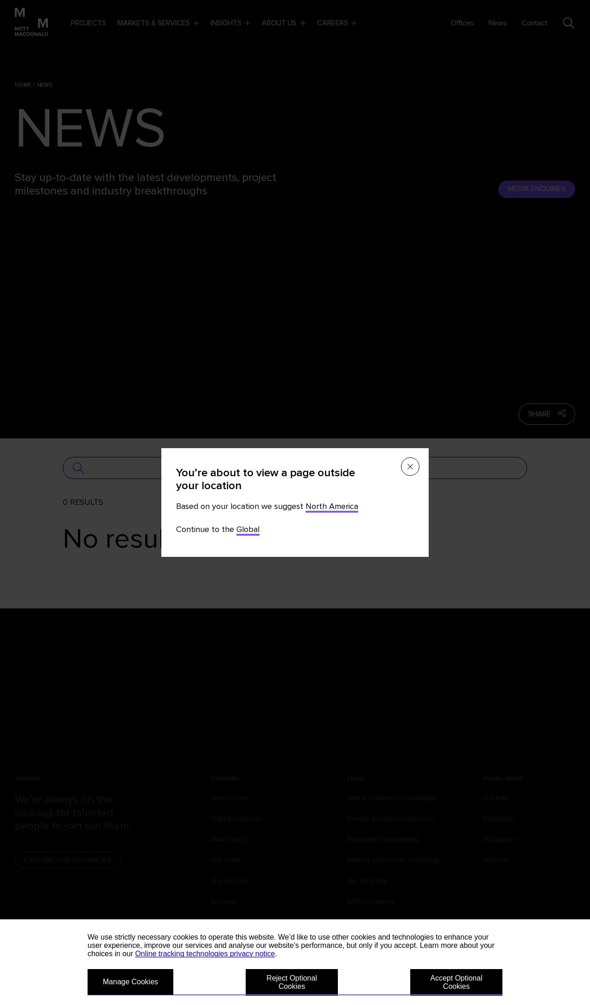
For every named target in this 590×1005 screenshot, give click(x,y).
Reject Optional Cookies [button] (291, 982)
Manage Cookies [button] (130, 982)
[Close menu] (410, 466)
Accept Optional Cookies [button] (457, 982)
